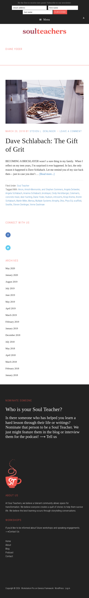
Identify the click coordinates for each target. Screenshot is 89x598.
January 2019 (12, 328)
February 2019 (12, 322)
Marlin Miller (21, 200)
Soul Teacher (23, 185)
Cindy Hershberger (60, 193)
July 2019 (10, 288)
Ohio (62, 200)
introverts (57, 197)
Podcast (9, 552)
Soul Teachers (44, 31)
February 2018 (12, 368)
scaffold (77, 200)
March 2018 (11, 362)
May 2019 (10, 302)
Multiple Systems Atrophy (47, 200)
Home (8, 541)
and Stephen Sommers (52, 189)
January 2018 (12, 375)
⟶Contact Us (12, 531)
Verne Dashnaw (37, 204)
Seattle (9, 204)
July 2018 (10, 342)
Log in (67, 588)
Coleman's (74, 193)
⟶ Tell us (48, 436)
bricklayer (46, 193)
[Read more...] (47, 174)
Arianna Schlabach (32, 193)
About (8, 545)
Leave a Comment (71, 131)
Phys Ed (69, 200)
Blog (7, 548)
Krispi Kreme (69, 197)
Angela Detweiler (71, 189)
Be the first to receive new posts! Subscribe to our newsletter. (44, 3)
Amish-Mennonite (32, 189)
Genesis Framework (45, 588)
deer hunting (26, 197)
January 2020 (12, 275)
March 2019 (11, 315)
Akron (20, 189)
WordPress (59, 588)
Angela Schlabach (14, 193)
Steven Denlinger (21, 204)
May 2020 (10, 268)
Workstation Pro (28, 588)
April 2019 (11, 308)
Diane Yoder (38, 197)
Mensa (31, 200)
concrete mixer (12, 197)
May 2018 (10, 348)
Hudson (48, 197)
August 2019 (11, 281)
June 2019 (10, 295)
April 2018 (11, 355)
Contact (9, 556)
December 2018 (13, 335)
